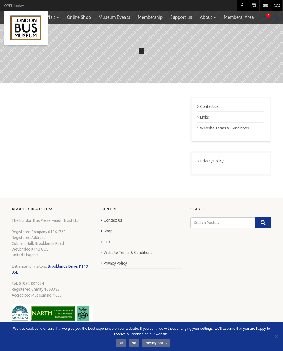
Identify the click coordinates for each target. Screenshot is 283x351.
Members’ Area (239, 17)
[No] (276, 336)
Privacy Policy (212, 161)
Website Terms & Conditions (224, 128)
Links (204, 117)
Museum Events (114, 17)
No (134, 343)
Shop (108, 231)
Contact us (209, 106)
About (206, 17)
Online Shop (79, 17)
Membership (150, 17)
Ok (120, 343)
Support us (181, 17)
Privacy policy (156, 343)
